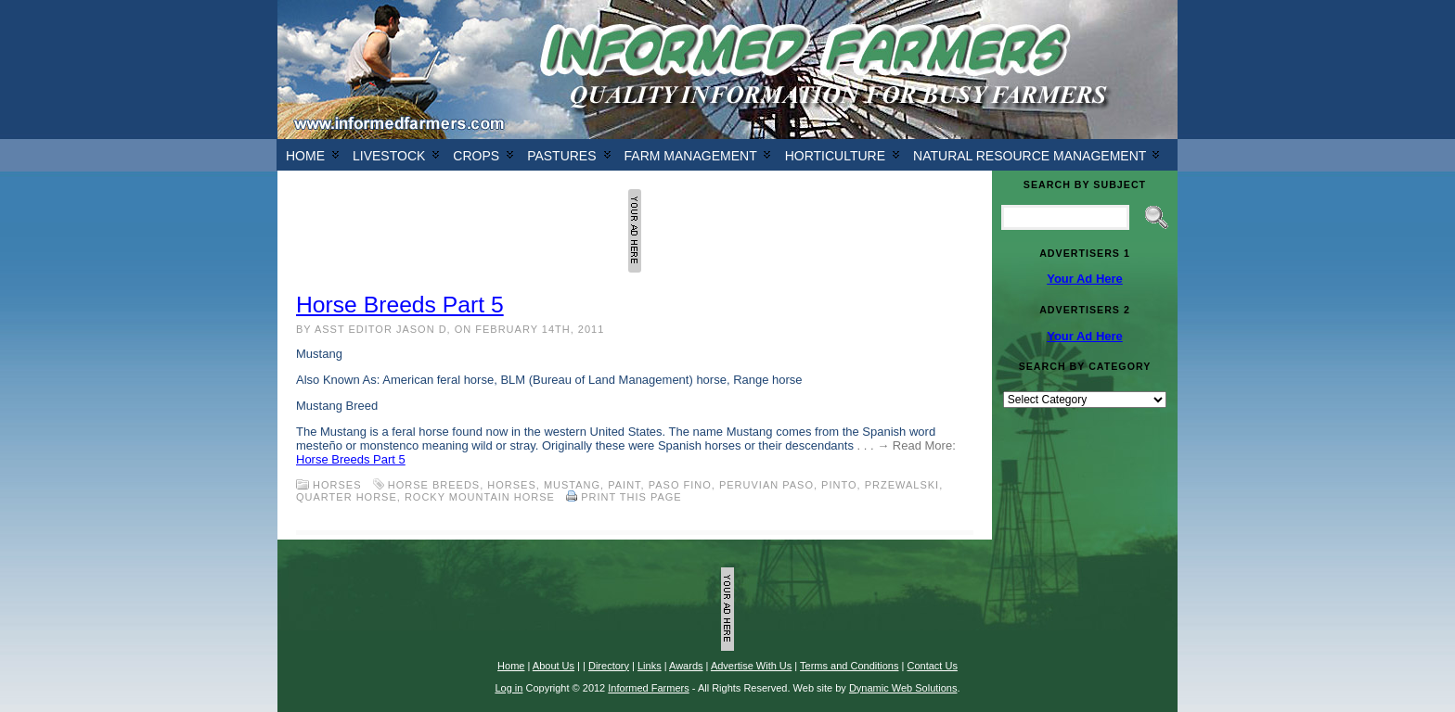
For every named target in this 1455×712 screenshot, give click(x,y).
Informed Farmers (648, 687)
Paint (624, 484)
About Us (553, 665)
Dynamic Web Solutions (903, 687)
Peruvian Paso (766, 484)
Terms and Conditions (849, 665)
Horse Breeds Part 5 (400, 304)
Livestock (389, 155)
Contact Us (932, 665)
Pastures (561, 155)
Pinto (838, 484)
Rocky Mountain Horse (480, 496)
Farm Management (690, 155)
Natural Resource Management (1029, 155)
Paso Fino (680, 484)
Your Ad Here (1085, 279)
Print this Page (631, 496)
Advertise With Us (751, 665)
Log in (508, 687)
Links (649, 665)
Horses (337, 484)
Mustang (572, 484)
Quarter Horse (346, 496)
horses (511, 484)
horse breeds (434, 484)
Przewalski (902, 484)
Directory (608, 665)
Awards (685, 665)
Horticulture (835, 155)
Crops (476, 155)
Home (305, 155)
